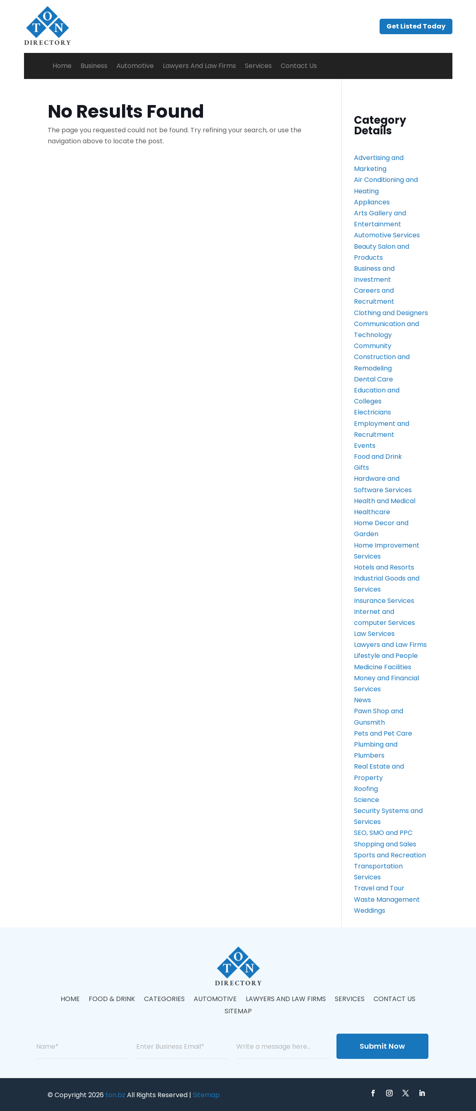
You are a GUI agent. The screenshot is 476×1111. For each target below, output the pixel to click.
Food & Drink (112, 1000)
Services (258, 65)
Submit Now (382, 1046)
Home (62, 65)
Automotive (135, 65)
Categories (164, 1000)
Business (94, 65)
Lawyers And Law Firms (199, 65)
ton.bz (115, 1095)
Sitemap (238, 1012)
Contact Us (299, 65)
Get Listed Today (415, 26)
